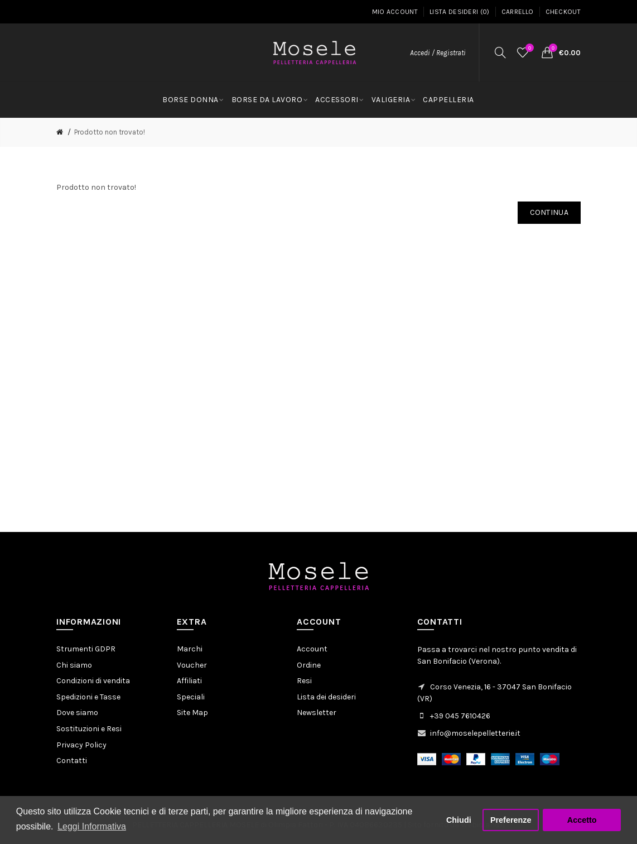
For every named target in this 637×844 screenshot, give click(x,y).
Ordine (309, 665)
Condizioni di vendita (93, 680)
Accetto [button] (582, 820)
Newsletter (316, 712)
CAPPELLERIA (448, 99)
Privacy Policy (81, 745)
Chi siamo (74, 665)
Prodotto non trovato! (109, 132)
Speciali (191, 697)
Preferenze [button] (511, 820)
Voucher (192, 665)
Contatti (71, 760)
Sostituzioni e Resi (89, 728)
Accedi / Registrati (438, 53)
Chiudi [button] (458, 820)
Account (312, 649)
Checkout (563, 12)
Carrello (517, 12)
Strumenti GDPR (85, 649)
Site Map (192, 712)
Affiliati (189, 680)
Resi (304, 680)
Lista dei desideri (326, 697)
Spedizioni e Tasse (88, 697)
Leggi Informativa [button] (91, 826)
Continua (549, 212)
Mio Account (395, 12)
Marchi (189, 649)
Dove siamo (77, 712)
